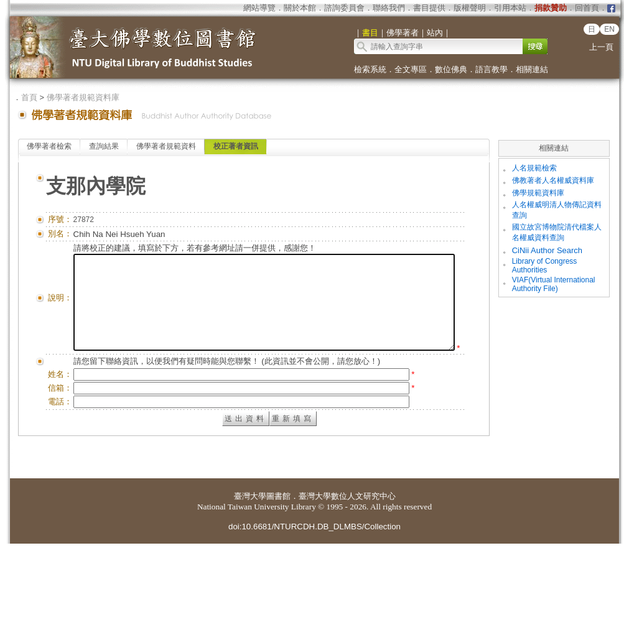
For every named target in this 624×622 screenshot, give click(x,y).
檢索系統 (370, 69)
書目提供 (429, 7)
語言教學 (491, 69)
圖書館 (278, 574)
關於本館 (300, 7)
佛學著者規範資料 (166, 146)
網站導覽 (259, 7)
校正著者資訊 (235, 146)
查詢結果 (104, 146)
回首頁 (587, 7)
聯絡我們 (389, 7)
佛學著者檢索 (49, 146)
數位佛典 (451, 69)
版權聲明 (470, 7)
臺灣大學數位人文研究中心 (347, 574)
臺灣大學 (250, 574)
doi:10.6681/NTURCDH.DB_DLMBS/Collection (314, 605)
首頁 (29, 97)
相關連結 (532, 69)
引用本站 (510, 7)
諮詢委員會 (344, 7)
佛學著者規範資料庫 (83, 97)
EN (609, 29)
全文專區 (410, 69)
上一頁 (601, 47)
